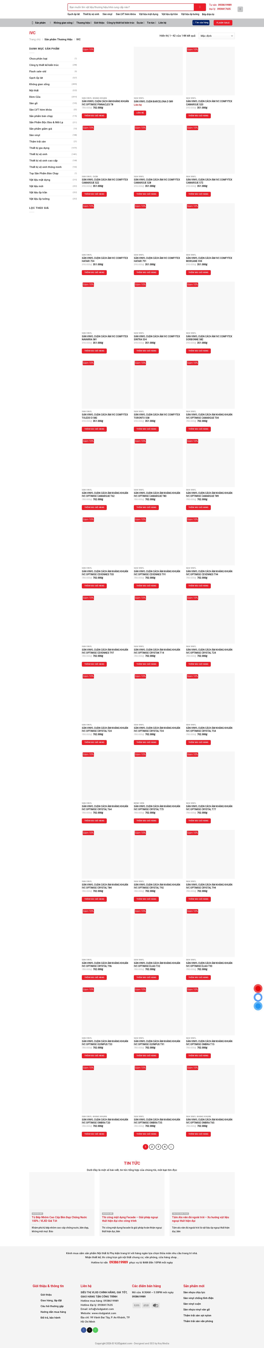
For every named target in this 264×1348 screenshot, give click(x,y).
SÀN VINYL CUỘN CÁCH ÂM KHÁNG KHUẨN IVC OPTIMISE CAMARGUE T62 (105, 494)
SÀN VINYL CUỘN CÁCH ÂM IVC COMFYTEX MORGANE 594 (209, 259)
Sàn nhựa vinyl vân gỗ (196, 1309)
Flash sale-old (37, 71)
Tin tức (151, 22)
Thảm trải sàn (37, 141)
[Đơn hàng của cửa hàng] (217, 36)
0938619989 (225, 5)
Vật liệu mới (36, 186)
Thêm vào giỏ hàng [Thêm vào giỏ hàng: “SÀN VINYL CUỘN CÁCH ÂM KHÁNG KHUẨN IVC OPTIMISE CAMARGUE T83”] (146, 507)
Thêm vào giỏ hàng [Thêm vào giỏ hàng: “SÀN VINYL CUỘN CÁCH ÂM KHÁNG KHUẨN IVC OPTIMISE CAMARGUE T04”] (198, 429)
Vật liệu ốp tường (190, 14)
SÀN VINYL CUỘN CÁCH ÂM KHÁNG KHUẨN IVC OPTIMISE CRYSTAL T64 (105, 808)
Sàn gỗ (33, 103)
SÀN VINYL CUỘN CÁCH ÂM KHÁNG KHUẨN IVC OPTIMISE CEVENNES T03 (105, 573)
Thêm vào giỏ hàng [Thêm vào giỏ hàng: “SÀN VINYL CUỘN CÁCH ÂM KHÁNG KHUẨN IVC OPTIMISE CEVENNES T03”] (94, 586)
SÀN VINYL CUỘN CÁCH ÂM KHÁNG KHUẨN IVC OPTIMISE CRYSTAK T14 (157, 651)
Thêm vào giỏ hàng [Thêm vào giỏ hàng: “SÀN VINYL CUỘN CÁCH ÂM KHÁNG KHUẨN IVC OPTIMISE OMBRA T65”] (198, 1134)
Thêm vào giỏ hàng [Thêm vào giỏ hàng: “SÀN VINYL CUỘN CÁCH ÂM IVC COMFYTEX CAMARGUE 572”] (198, 194)
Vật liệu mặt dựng (148, 14)
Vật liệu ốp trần (170, 14)
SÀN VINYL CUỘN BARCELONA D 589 (153, 101)
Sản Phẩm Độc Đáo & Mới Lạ (46, 122)
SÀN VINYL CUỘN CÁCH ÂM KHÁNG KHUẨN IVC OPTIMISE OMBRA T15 (209, 1043)
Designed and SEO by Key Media (151, 1343)
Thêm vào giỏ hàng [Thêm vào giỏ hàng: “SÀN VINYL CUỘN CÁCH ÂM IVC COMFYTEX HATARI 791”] (146, 272)
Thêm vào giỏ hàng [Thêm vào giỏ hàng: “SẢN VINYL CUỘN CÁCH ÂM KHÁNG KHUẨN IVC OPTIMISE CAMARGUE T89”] (198, 507)
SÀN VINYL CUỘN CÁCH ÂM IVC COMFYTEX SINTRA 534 (157, 338)
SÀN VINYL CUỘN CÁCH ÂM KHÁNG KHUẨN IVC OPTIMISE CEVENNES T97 (105, 651)
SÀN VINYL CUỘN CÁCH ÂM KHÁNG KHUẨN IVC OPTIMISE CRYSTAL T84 (105, 886)
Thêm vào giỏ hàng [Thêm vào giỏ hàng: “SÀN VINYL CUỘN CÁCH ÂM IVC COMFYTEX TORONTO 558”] (146, 429)
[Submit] (200, 7)
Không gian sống (64, 22)
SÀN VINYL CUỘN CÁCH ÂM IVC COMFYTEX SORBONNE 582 (209, 338)
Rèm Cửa (34, 96)
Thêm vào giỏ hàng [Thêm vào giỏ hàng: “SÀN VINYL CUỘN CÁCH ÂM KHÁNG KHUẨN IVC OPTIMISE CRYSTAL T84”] (94, 899)
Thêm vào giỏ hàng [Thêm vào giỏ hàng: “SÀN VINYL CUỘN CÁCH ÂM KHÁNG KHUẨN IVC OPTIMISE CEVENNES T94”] (198, 586)
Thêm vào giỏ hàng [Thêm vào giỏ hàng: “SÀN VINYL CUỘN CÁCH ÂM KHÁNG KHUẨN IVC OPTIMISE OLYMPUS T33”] (94, 1056)
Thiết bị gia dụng (39, 147)
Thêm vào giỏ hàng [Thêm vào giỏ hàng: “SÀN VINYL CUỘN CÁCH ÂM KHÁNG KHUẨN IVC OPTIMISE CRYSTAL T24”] (198, 664)
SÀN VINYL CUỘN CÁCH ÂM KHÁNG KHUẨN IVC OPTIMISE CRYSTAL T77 (209, 808)
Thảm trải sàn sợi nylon (197, 1315)
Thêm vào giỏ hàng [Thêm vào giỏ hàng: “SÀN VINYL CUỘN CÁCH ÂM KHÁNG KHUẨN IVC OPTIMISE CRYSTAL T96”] (94, 977)
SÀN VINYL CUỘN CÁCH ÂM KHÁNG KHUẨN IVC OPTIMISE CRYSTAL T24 (209, 651)
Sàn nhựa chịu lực (194, 1292)
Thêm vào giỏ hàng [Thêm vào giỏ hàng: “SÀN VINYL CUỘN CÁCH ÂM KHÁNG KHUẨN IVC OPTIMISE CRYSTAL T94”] (198, 899)
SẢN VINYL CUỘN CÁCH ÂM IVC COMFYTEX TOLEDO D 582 (105, 416)
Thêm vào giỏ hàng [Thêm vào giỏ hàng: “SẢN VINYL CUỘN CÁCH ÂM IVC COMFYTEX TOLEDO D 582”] (94, 429)
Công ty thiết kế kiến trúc (120, 22)
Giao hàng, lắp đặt (51, 1300)
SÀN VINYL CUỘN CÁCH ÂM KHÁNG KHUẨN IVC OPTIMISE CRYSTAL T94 (209, 886)
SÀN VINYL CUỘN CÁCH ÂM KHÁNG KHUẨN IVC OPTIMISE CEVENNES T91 (157, 573)
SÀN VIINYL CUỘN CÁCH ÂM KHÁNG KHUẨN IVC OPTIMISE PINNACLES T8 (105, 103)
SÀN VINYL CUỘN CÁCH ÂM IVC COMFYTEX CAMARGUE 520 (209, 103)
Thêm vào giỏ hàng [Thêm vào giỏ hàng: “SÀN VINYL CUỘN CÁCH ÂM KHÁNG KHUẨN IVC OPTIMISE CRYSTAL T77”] (198, 821)
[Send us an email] (89, 1330)
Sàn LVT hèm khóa (126, 14)
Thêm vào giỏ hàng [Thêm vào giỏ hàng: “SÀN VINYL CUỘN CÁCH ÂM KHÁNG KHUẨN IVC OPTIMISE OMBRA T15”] (198, 1056)
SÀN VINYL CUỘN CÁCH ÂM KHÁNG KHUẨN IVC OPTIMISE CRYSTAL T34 (157, 729)
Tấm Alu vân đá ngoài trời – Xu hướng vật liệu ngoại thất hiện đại (200, 1219)
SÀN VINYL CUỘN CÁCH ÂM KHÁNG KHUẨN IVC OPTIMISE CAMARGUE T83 (157, 494)
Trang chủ (35, 39)
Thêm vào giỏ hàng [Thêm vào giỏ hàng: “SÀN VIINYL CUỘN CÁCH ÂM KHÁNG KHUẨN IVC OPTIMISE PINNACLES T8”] (94, 116)
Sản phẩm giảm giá (40, 128)
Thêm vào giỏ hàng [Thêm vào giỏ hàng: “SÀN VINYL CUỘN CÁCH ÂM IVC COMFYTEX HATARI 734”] (94, 272)
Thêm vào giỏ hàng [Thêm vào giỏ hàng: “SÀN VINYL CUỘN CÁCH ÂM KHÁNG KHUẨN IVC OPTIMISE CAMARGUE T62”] (94, 507)
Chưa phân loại (38, 58)
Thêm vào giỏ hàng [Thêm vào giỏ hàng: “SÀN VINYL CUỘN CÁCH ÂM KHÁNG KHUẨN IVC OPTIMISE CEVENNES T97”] (94, 664)
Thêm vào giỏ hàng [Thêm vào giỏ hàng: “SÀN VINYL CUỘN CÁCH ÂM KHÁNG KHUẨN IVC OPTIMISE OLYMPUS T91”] (146, 1056)
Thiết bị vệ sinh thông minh (45, 167)
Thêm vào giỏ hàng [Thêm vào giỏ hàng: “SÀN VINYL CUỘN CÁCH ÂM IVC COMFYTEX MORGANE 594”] (198, 272)
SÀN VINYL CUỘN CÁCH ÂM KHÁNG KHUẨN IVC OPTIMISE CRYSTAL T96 (105, 964)
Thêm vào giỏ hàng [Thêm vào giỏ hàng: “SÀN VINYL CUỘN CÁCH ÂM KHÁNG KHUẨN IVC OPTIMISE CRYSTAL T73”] (146, 821)
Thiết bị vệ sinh (38, 154)
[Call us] (95, 1330)
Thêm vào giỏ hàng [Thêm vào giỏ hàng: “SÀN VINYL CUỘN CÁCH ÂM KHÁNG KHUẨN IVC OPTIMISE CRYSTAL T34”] (146, 742)
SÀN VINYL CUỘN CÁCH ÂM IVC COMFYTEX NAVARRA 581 (105, 338)
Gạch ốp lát (74, 14)
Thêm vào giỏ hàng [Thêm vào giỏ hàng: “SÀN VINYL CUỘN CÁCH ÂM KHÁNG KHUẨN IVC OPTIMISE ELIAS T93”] (198, 977)
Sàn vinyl (107, 14)
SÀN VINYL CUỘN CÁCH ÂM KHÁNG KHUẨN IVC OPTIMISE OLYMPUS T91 (157, 1043)
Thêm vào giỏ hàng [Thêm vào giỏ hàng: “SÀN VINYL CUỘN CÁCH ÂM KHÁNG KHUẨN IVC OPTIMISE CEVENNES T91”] (146, 586)
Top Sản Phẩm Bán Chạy (43, 173)
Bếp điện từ (208, 14)
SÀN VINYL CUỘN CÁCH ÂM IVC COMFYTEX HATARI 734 (105, 259)
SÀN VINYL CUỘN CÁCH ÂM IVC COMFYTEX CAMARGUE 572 (209, 181)
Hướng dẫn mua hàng (53, 1311)
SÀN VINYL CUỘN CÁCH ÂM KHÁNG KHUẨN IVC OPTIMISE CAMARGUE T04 (209, 416)
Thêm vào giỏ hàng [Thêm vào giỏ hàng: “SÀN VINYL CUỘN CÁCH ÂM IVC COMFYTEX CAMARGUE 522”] (94, 194)
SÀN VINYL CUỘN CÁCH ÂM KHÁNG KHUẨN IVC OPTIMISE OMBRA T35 (157, 1121)
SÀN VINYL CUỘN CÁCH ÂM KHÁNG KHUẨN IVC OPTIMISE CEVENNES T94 (209, 573)
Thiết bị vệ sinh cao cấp (43, 160)
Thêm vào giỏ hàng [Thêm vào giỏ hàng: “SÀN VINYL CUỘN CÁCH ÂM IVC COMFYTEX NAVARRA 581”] (94, 351)
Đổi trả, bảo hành (50, 1317)
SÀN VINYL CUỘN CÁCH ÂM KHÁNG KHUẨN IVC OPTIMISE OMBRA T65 (209, 1121)
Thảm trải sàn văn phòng (198, 1321)
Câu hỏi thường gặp (52, 1306)
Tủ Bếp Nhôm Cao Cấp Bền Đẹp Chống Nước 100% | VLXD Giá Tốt (59, 1219)
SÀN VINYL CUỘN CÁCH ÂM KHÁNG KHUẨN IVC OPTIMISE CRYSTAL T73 (157, 808)
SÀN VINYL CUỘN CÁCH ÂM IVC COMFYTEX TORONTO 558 (157, 416)
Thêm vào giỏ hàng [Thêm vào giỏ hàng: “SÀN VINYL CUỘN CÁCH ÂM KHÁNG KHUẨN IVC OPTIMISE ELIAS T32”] (146, 977)
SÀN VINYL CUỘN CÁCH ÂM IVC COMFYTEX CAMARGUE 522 (105, 181)
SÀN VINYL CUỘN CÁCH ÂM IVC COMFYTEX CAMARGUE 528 (157, 181)
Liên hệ (162, 22)
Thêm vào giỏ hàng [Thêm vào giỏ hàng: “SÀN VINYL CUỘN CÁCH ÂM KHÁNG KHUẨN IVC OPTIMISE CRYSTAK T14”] (146, 664)
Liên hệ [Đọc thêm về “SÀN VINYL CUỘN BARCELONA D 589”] (140, 113)
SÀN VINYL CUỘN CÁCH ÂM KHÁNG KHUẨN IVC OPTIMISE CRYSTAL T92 (157, 886)
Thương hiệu (84, 22)
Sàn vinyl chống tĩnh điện (198, 1298)
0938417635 (224, 9)
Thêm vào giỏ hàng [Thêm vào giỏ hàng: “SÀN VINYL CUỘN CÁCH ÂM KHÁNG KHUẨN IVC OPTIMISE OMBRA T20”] (94, 1134)
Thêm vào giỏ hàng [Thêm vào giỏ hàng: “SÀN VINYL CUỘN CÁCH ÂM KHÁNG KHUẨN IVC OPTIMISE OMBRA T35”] (146, 1134)
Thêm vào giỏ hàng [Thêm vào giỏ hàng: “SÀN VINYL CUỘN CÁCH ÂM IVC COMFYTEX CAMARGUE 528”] (146, 194)
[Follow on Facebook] (83, 1330)
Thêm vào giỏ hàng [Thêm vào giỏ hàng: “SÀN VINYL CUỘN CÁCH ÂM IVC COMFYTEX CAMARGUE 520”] (198, 116)
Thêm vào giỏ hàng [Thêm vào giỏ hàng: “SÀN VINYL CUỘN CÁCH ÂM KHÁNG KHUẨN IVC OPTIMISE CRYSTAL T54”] (198, 742)
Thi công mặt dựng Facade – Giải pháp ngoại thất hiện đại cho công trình (130, 1219)
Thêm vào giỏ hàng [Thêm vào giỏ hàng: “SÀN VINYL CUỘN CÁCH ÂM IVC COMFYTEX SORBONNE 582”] (198, 351)
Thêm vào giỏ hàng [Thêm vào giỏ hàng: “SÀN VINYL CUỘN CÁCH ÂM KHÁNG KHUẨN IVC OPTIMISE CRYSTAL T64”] (94, 821)
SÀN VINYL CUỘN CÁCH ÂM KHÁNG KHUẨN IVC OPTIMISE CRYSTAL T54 (209, 729)
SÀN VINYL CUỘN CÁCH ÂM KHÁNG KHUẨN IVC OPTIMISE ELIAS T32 (157, 964)
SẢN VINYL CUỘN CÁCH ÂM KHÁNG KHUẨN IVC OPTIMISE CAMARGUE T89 (209, 494)
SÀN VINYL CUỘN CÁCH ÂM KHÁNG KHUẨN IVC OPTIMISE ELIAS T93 (209, 964)
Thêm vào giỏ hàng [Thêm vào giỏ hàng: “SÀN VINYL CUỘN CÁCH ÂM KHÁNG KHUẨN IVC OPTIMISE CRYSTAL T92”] (146, 899)
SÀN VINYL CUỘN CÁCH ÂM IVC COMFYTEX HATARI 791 (157, 259)
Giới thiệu (99, 22)
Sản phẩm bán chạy (41, 116)
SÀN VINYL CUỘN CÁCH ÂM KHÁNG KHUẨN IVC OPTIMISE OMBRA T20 (105, 1121)
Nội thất (34, 90)
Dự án (140, 22)
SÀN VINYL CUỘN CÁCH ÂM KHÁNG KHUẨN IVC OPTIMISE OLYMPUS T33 (105, 1043)
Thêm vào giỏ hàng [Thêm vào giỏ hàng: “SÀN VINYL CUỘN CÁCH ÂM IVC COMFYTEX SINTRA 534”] (146, 351)
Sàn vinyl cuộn (192, 1303)
